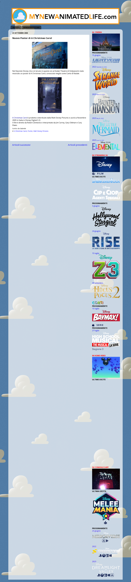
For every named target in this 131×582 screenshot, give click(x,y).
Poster (30, 131)
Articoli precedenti (77, 144)
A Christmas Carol (19, 117)
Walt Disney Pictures (40, 131)
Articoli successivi (21, 144)
